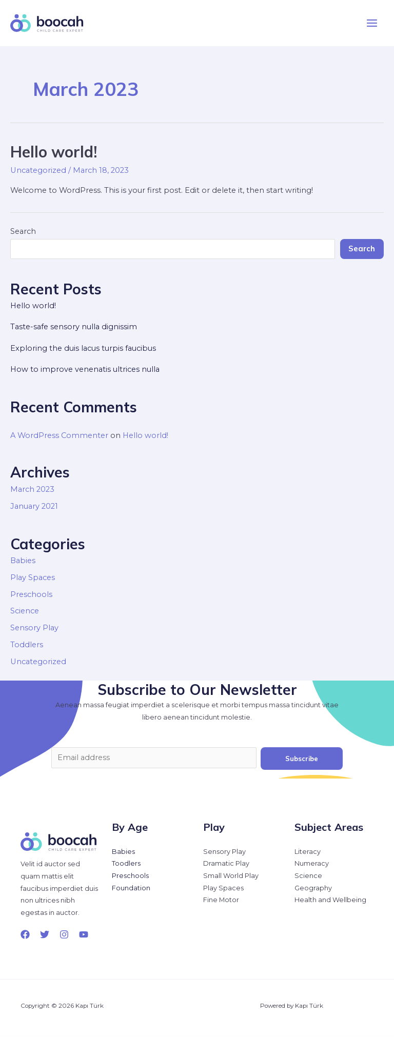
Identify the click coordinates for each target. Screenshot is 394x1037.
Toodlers (126, 863)
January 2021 (34, 506)
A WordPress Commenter (59, 435)
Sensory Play (34, 627)
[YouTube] (83, 934)
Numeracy (311, 863)
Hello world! (53, 152)
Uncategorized (38, 170)
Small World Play (231, 876)
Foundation (131, 888)
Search (23, 231)
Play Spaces (32, 577)
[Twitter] (44, 934)
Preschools (31, 594)
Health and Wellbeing (330, 900)
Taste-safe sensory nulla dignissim (73, 326)
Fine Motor (221, 900)
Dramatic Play (226, 863)
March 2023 (32, 489)
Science (24, 610)
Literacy (307, 851)
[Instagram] (64, 934)
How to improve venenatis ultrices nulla (85, 369)
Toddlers (26, 644)
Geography (313, 888)
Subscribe (301, 758)
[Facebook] (25, 934)
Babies (22, 560)
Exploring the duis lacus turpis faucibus (83, 348)
